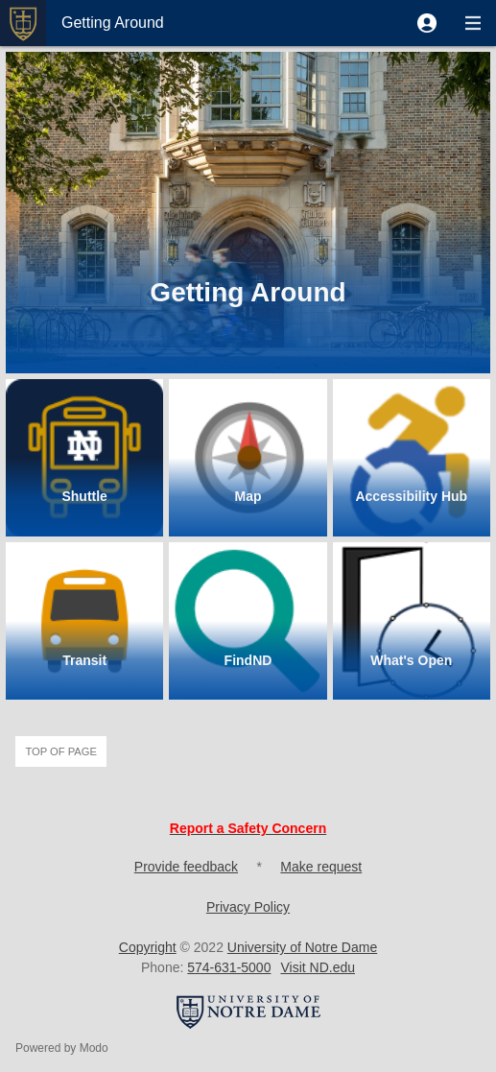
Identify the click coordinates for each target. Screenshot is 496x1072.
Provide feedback (186, 866)
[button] (427, 23)
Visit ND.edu (317, 967)
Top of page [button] (61, 751)
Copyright (148, 947)
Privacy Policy (248, 907)
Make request (321, 866)
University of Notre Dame (302, 947)
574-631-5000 (229, 967)
